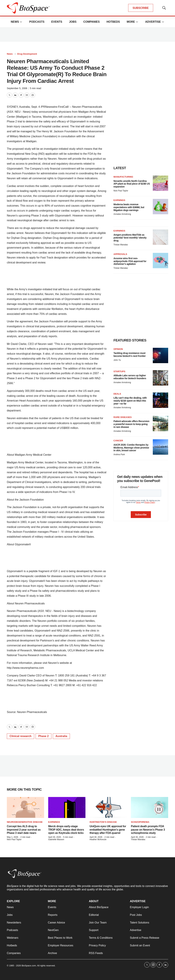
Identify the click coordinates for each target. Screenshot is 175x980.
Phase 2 (43, 736)
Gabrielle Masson (56, 839)
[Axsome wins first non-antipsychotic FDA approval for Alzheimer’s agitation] (160, 260)
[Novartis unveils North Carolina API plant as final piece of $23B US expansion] (160, 183)
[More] (21, 21)
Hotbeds (113, 21)
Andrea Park (119, 454)
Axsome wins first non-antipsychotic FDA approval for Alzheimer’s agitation (129, 261)
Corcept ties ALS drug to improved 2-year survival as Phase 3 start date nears (24, 829)
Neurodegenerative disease (25, 822)
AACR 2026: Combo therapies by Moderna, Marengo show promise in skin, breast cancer (131, 447)
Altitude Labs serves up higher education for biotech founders (129, 377)
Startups (119, 371)
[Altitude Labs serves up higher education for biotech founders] (160, 378)
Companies (91, 21)
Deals (117, 394)
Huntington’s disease (103, 822)
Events (56, 21)
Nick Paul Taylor (120, 191)
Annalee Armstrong (122, 214)
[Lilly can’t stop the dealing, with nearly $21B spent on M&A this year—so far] (160, 400)
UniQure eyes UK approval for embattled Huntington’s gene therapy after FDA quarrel (108, 829)
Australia (61, 736)
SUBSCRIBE (141, 7)
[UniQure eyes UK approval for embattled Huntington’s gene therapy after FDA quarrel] (108, 807)
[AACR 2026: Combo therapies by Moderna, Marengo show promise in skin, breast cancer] (160, 447)
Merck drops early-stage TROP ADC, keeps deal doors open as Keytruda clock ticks (66, 829)
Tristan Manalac (120, 244)
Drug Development (27, 54)
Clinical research (20, 736)
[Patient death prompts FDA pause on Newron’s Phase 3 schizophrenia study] (149, 807)
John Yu (117, 360)
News (15, 21)
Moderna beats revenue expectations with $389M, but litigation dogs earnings (128, 207)
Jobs (73, 21)
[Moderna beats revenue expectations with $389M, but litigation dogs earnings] (160, 206)
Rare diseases (122, 417)
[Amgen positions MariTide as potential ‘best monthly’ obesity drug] (160, 237)
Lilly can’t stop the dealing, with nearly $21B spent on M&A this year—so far (130, 400)
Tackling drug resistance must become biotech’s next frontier (129, 354)
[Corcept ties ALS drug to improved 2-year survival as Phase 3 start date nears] (25, 807)
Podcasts (36, 21)
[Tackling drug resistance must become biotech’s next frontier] (160, 355)
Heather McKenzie (98, 839)
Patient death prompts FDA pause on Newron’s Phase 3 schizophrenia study (148, 829)
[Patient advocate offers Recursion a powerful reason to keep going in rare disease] (160, 423)
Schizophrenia (140, 822)
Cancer (118, 440)
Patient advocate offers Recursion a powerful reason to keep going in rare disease (131, 424)
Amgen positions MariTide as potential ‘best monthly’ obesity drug (129, 237)
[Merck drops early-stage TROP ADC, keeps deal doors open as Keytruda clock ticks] (66, 807)
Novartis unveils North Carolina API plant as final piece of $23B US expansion (131, 184)
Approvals (120, 254)
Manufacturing (123, 177)
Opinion (118, 349)
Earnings (119, 200)
